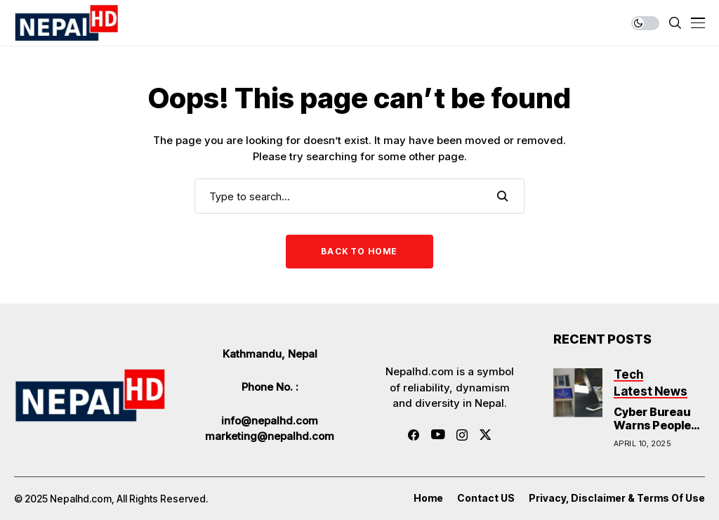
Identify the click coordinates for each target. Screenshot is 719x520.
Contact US (486, 498)
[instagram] (462, 435)
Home (428, 498)
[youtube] (437, 435)
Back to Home (359, 251)
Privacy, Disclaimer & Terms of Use (617, 498)
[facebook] (413, 435)
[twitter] (486, 434)
